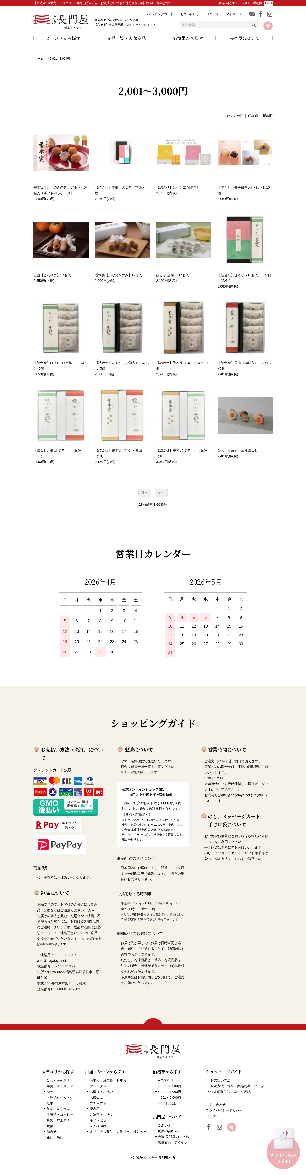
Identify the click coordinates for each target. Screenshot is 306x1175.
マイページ (233, 14)
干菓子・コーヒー (60, 1114)
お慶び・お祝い (101, 1092)
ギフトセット (100, 1120)
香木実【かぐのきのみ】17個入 (118, 275)
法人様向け (98, 1126)
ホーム (39, 58)
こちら (236, 859)
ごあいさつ (166, 1125)
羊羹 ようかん (58, 1109)
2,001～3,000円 (60, 58)
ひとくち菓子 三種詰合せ (238, 450)
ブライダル (98, 1086)
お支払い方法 (220, 1080)
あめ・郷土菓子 (58, 1120)
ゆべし (52, 1092)
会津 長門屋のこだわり (175, 1137)
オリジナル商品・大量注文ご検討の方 (118, 1132)
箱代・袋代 (55, 1137)
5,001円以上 (167, 1103)
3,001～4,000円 (169, 1092)
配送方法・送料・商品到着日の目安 (237, 1086)
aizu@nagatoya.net (235, 795)
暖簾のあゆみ (168, 1131)
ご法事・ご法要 (101, 1114)
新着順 (267, 116)
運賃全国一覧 (141, 766)
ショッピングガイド (159, 14)
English (211, 1116)
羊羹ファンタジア (60, 1086)
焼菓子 (52, 1126)
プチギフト (98, 1103)
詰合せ (52, 1132)
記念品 (95, 1109)
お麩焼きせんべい (60, 1097)
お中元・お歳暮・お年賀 (108, 1080)
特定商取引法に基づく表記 (230, 1092)
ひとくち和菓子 (58, 1080)
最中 (50, 1103)
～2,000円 (165, 1080)
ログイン (212, 14)
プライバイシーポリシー (224, 1110)
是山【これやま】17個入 (52, 275)
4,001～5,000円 (169, 1097)
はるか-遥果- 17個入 (172, 275)
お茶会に (96, 1097)
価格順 (253, 116)
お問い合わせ (189, 14)
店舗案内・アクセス (173, 1142)
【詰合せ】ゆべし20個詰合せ (178, 187)
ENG (268, 3)
